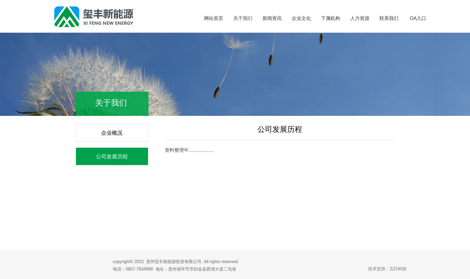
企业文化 (301, 18)
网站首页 (213, 18)
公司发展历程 (112, 156)
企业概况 (111, 133)
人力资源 (359, 18)
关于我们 (242, 18)
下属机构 (330, 18)
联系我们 (389, 18)
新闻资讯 (272, 18)
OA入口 (418, 18)
